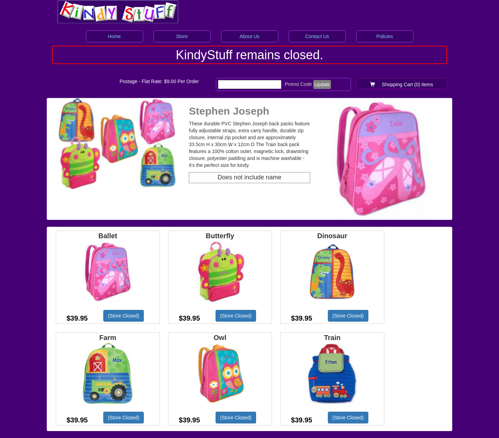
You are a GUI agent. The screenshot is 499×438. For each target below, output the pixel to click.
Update (322, 84)
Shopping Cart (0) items (401, 84)
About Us (249, 36)
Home (114, 36)
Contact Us (317, 36)
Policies (384, 36)
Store (181, 36)
